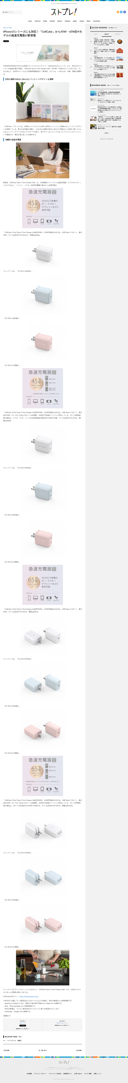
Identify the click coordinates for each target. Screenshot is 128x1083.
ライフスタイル (11, 1040)
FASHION (67, 21)
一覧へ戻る (43, 1050)
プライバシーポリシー (40, 1073)
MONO (45, 21)
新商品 (19, 1040)
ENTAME (52, 21)
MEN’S (88, 21)
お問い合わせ (78, 1073)
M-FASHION (96, 21)
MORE (107, 133)
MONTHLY (117, 34)
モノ (4, 1040)
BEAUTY (60, 21)
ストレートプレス (106, 139)
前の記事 (6, 1050)
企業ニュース (97, 1073)
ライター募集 (87, 1073)
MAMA (75, 21)
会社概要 (29, 1073)
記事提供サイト (67, 1073)
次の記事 (79, 1050)
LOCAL (30, 21)
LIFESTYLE (37, 21)
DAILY (95, 34)
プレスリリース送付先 (55, 1073)
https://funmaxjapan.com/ (29, 996)
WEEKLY (106, 34)
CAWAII (82, 21)
